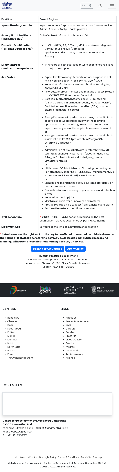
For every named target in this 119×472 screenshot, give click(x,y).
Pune (10, 354)
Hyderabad (14, 328)
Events (70, 343)
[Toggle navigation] (112, 6)
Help (16, 457)
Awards (70, 347)
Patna (10, 350)
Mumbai (12, 339)
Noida (10, 343)
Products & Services (78, 321)
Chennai (12, 321)
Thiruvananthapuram (20, 358)
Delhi (10, 325)
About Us (71, 317)
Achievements (74, 354)
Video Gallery (74, 339)
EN (83, 5)
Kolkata (11, 332)
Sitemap (97, 457)
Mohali (11, 336)
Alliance (70, 358)
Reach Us (86, 457)
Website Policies (28, 457)
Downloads (72, 350)
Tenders (71, 332)
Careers (70, 328)
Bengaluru (13, 317)
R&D (68, 325)
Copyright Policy (47, 457)
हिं (90, 5)
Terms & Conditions (68, 457)
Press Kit (71, 336)
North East (13, 347)
